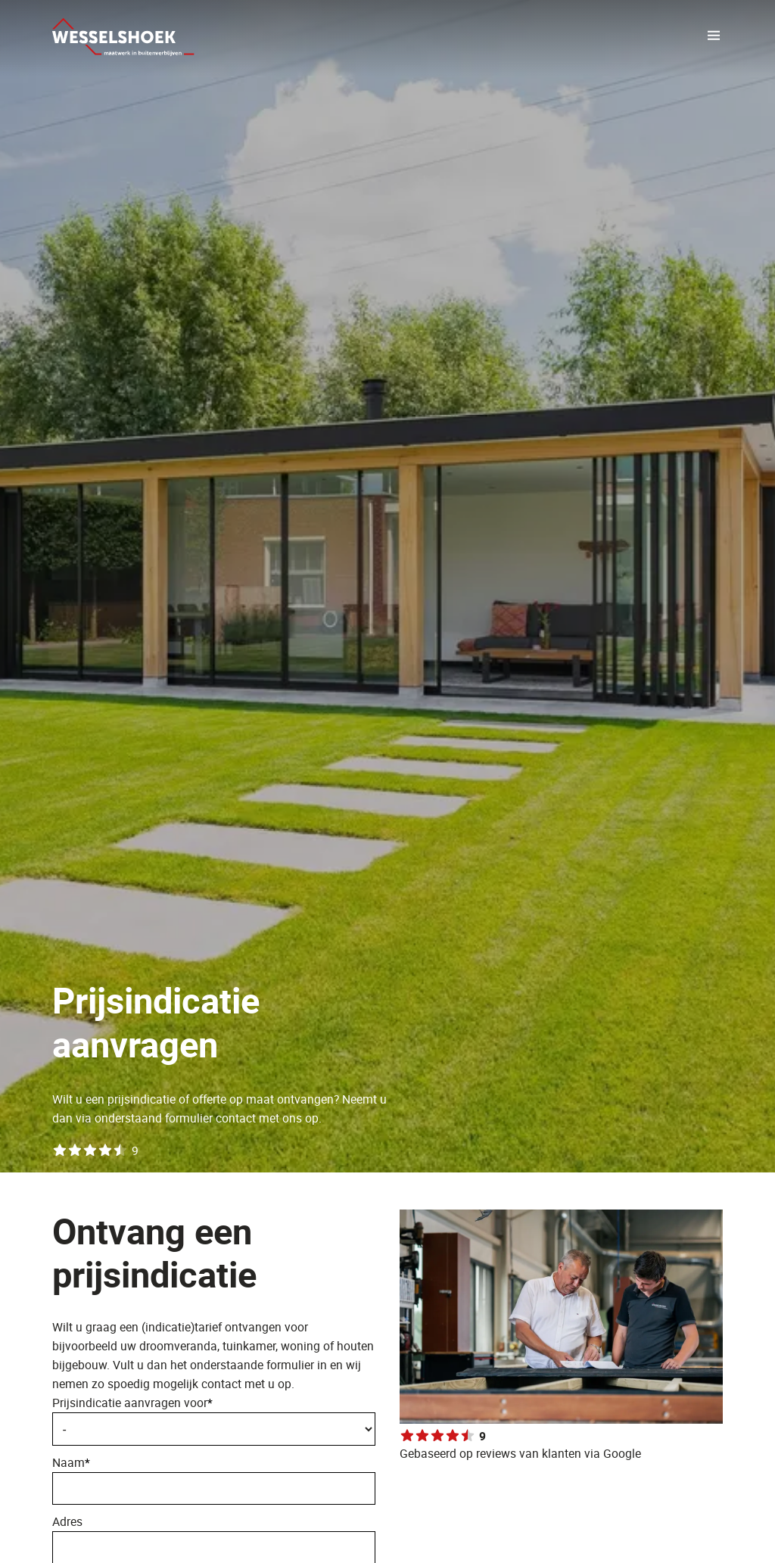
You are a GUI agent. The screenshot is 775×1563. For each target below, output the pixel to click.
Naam (213, 1479)
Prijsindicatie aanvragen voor (132, 1402)
